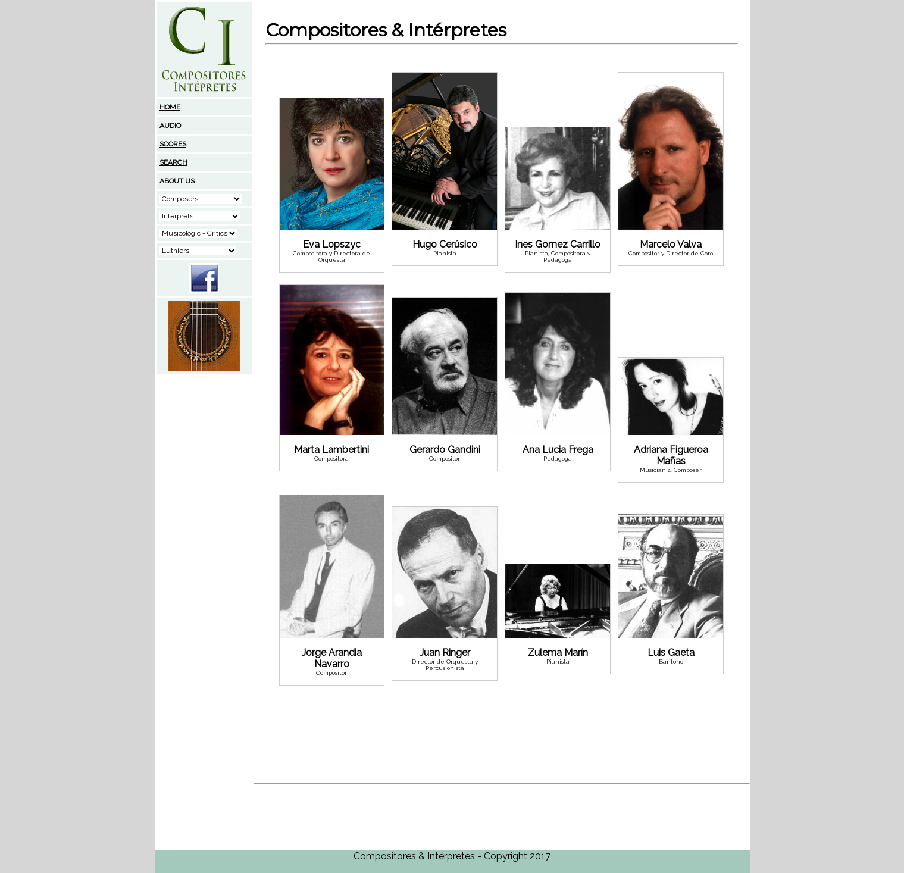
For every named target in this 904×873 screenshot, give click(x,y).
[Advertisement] (204, 450)
